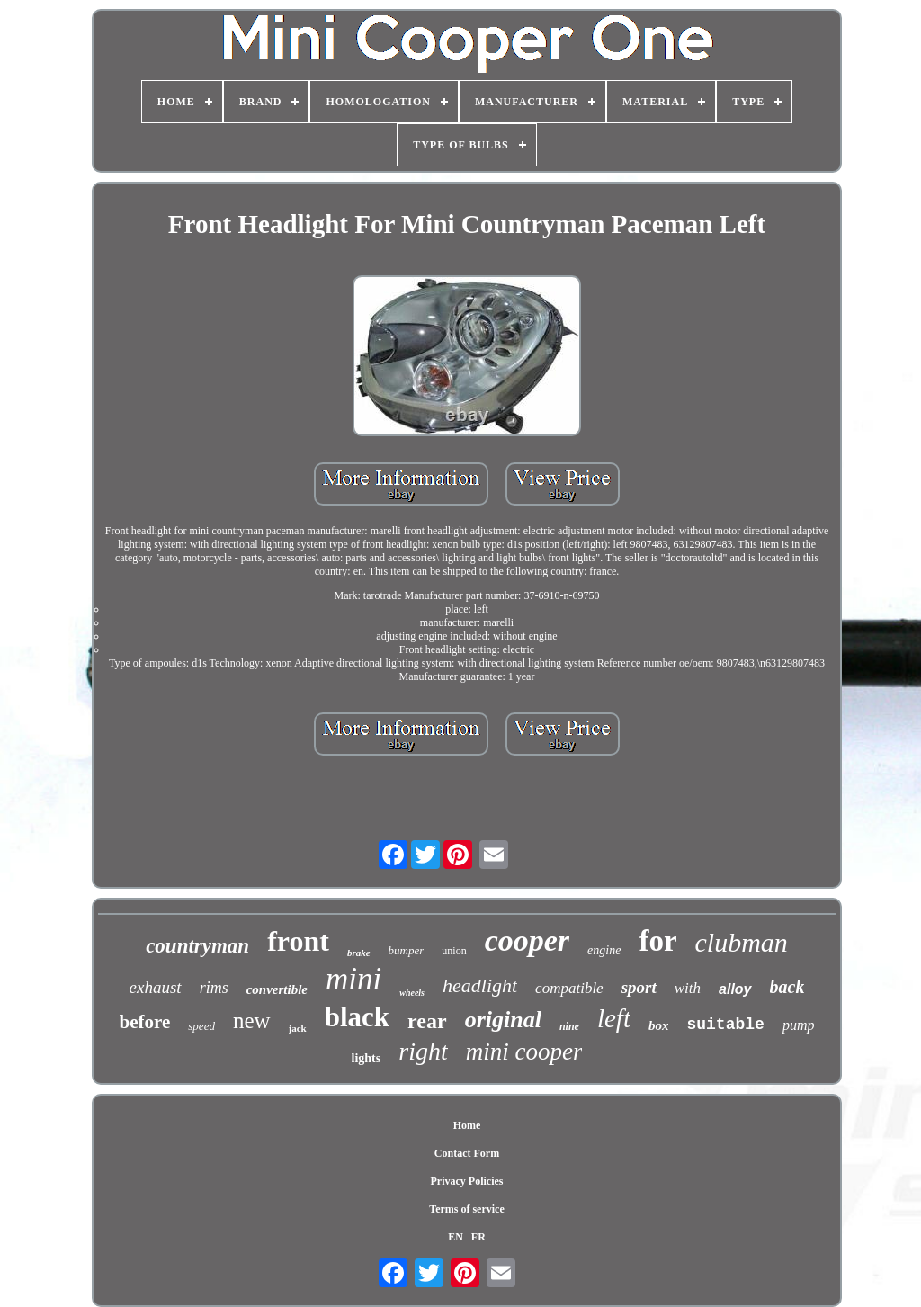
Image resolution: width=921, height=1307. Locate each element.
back (787, 987)
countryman (197, 946)
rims (214, 988)
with (688, 988)
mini (353, 979)
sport (639, 987)
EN (455, 1237)
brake (359, 952)
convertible (277, 989)
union (454, 950)
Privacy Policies (467, 1181)
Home (467, 1125)
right (422, 1051)
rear (427, 1021)
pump (798, 1025)
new (252, 1020)
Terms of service (467, 1209)
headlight (480, 985)
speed (201, 1026)
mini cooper (524, 1051)
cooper (527, 940)
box (658, 1025)
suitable (725, 1025)
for (657, 941)
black (357, 1017)
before (145, 1022)
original (503, 1020)
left (613, 1018)
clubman (741, 942)
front (298, 941)
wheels (412, 993)
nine (569, 1026)
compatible (569, 988)
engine (604, 950)
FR (478, 1237)
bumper (407, 950)
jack (298, 1028)
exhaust (156, 987)
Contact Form (466, 1153)
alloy (735, 989)
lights (366, 1058)
